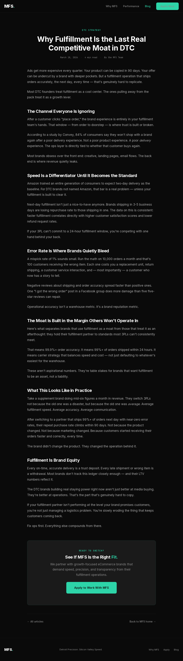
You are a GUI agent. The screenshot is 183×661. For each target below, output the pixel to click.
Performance (131, 6)
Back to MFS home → (143, 621)
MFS (9, 6)
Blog (147, 6)
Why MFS (111, 6)
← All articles (35, 621)
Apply (166, 649)
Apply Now (167, 6)
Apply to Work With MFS (91, 587)
